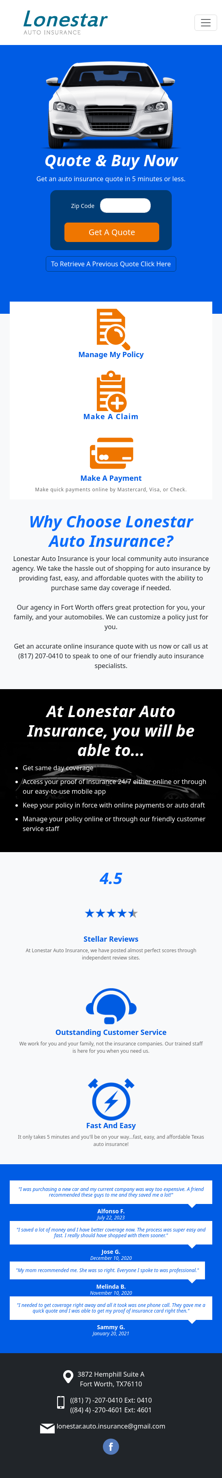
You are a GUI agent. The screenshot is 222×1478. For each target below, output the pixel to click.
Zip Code (83, 206)
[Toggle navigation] (205, 23)
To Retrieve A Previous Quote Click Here (111, 263)
